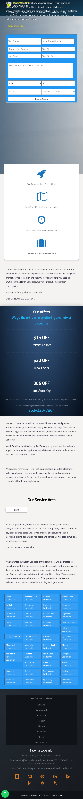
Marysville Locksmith (29, 646)
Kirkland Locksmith (66, 629)
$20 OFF (41, 360)
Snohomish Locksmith (29, 681)
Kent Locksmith (69, 622)
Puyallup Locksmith (66, 663)
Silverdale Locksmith (10, 681)
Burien (41, 726)
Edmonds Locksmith (66, 606)
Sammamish (41, 710)
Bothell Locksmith (10, 606)
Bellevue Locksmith (47, 597)
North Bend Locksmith (48, 655)
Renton (41, 721)
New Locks (41, 368)
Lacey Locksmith (13, 636)
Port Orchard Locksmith (30, 663)
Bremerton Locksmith (29, 606)
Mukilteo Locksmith (29, 655)
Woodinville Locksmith (67, 681)
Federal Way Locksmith (48, 615)
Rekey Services (41, 345)
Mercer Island (41, 742)
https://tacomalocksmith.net (41, 763)
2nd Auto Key (41, 391)
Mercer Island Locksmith (49, 646)
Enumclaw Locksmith (10, 615)
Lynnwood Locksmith (66, 638)
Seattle (41, 705)
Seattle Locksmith (66, 672)
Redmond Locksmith (10, 672)
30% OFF (41, 383)
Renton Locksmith (29, 672)
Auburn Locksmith (10, 597)
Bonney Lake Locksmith (67, 597)
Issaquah (41, 715)
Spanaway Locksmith (47, 681)
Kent (41, 737)
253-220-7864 (41, 410)
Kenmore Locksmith (47, 623)
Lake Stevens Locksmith (30, 638)
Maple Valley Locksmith (11, 646)
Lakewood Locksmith (47, 638)
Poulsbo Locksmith (47, 663)
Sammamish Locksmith (48, 672)
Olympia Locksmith (66, 655)
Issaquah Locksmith (29, 623)
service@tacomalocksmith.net (30, 760)
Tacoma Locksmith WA (52, 795)
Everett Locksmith (29, 615)
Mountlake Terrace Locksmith (10, 657)
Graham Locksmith (10, 623)
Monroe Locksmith (66, 646)
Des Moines (41, 731)
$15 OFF (41, 337)
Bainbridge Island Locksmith (32, 597)
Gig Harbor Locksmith (66, 615)
